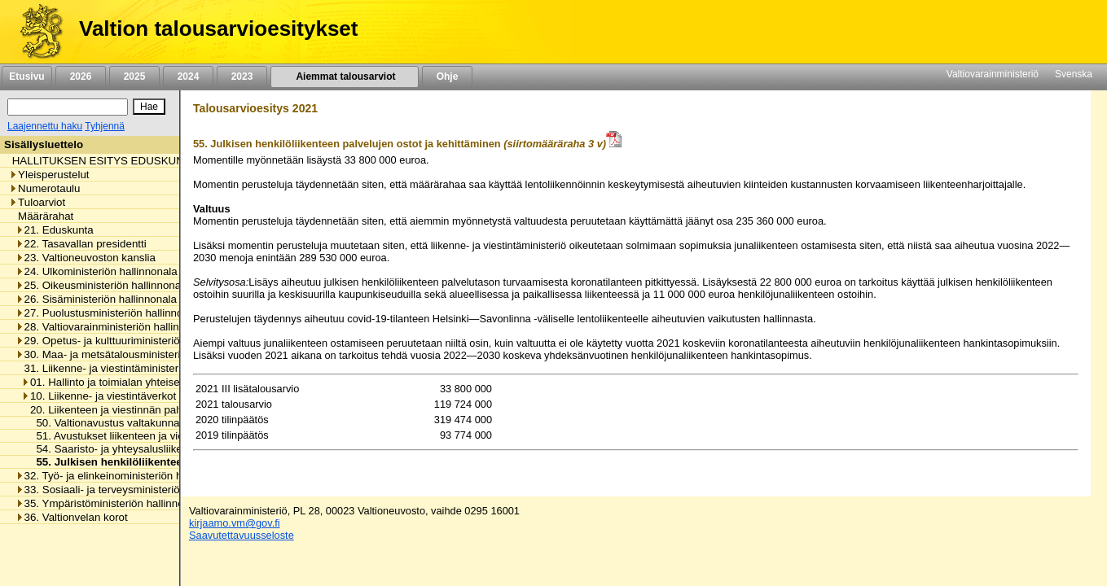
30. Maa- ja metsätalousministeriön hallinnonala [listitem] (134, 354)
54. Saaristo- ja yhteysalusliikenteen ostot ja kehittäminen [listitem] (169, 449)
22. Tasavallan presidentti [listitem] (81, 244)
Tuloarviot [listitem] (37, 202)
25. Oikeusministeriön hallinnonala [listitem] (102, 285)
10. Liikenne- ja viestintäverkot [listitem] (98, 396)
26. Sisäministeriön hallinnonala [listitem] (96, 299)
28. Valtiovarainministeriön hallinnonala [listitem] (113, 327)
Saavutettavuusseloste (241, 535)
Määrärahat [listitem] (41, 216)
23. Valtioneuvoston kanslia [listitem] (85, 257)
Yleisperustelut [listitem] (49, 174)
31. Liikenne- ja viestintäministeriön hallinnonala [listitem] (134, 368)
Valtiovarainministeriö (993, 74)
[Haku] (67, 107)
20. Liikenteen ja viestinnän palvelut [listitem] (111, 410)
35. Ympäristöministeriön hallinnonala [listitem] (109, 503)
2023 (242, 76)
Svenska (1073, 74)
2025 (134, 76)
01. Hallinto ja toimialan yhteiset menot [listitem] (118, 382)
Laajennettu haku (44, 126)
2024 (188, 76)
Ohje (447, 76)
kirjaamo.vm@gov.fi (234, 523)
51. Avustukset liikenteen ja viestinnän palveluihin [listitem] (150, 436)
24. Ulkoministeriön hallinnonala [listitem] (96, 271)
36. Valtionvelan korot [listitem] (71, 517)
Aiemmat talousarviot (344, 76)
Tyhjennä (105, 126)
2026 (80, 76)
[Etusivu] (35, 31)
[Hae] (149, 106)
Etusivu (26, 76)
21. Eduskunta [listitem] (54, 230)
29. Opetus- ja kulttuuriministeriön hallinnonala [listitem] (131, 341)
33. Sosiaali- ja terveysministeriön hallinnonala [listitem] (131, 489)
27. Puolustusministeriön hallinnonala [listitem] (109, 313)
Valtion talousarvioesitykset (218, 28)
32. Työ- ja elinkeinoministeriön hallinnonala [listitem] (125, 476)
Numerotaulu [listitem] (44, 188)
